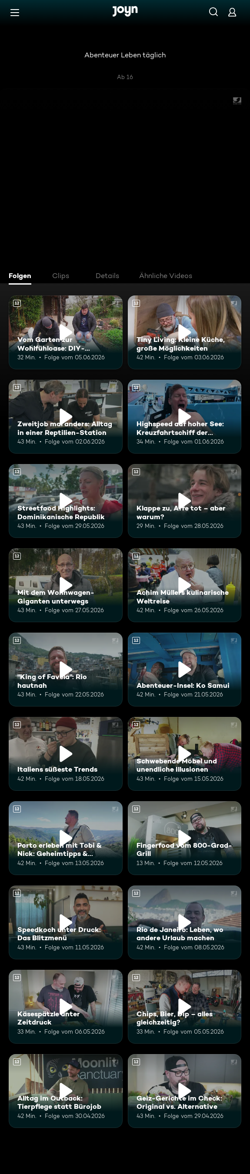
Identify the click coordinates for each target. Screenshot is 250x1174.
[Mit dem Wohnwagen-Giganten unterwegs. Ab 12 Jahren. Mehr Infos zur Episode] (66, 585)
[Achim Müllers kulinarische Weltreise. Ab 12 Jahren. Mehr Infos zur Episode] (185, 585)
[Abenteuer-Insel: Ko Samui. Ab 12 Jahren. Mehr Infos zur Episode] (185, 669)
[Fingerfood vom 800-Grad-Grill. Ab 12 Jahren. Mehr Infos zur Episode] (185, 838)
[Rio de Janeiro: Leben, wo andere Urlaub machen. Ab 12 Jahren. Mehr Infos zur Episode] (185, 922)
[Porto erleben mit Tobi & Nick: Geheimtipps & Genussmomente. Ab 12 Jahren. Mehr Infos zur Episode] (66, 838)
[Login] (232, 12)
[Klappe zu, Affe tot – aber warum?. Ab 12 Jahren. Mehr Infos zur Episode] (185, 501)
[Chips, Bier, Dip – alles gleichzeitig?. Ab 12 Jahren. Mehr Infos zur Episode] (185, 1007)
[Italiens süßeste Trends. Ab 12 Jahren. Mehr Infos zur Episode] (66, 754)
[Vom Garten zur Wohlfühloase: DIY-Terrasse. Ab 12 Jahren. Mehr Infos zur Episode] (66, 332)
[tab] (22, 277)
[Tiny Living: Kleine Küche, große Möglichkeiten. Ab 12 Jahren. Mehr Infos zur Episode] (185, 332)
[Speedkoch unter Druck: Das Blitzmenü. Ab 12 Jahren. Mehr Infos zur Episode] (66, 922)
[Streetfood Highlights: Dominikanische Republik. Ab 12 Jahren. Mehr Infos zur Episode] (66, 501)
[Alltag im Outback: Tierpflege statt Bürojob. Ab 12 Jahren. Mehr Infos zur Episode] (66, 1091)
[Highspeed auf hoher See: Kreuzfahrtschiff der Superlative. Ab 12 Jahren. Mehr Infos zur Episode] (185, 417)
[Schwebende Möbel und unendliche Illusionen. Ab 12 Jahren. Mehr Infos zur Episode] (185, 754)
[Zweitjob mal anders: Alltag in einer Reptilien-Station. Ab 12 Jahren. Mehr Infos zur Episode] (66, 417)
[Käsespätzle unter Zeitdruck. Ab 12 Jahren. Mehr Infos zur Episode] (66, 1007)
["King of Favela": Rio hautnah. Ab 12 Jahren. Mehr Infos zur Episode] (66, 669)
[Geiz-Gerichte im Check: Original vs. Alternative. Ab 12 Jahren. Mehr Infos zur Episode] (185, 1091)
